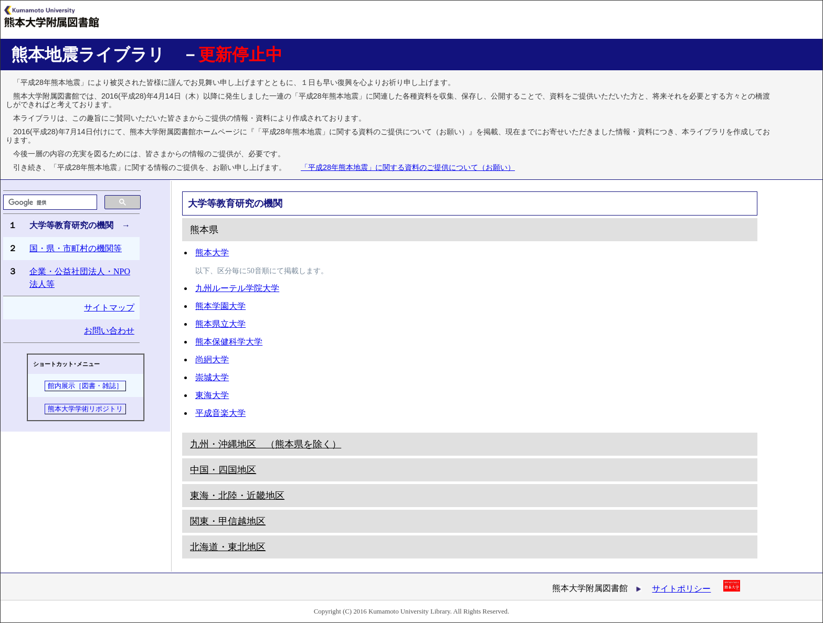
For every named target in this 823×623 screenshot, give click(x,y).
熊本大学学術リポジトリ (85, 409)
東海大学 (212, 395)
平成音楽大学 (220, 413)
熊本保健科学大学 (228, 341)
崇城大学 (212, 377)
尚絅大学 (212, 359)
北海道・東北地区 (228, 547)
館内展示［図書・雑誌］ (85, 386)
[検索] (49, 202)
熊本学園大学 (220, 306)
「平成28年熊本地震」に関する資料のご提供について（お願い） (408, 167)
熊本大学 (212, 252)
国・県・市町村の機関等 (75, 248)
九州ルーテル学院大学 (237, 288)
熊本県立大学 (220, 323)
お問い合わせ (109, 330)
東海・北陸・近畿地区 (237, 495)
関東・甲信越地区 (228, 521)
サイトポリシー (681, 588)
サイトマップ (109, 307)
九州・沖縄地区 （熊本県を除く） (265, 444)
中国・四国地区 (223, 470)
